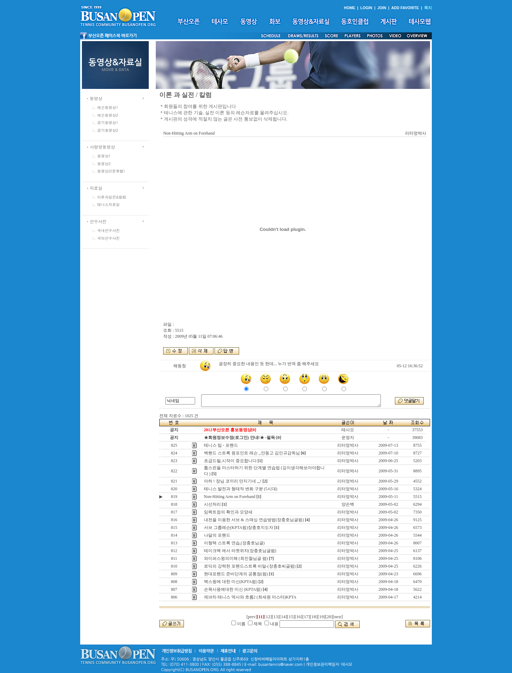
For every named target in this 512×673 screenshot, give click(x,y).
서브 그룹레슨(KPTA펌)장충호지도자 (238, 527)
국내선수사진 (108, 230)
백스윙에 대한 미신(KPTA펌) (230, 581)
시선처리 (212, 504)
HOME (349, 8)
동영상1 (104, 155)
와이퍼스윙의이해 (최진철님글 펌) (236, 558)
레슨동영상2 (108, 115)
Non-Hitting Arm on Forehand (229, 496)
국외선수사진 (108, 238)
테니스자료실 (108, 204)
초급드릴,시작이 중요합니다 (230, 460)
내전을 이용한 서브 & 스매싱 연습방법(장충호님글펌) (254, 519)
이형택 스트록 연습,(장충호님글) (234, 543)
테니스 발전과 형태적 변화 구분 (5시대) (240, 488)
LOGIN (366, 8)
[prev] (252, 616)
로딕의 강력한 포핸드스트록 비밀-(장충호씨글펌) (250, 566)
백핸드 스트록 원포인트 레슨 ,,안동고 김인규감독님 (252, 453)
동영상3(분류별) (111, 171)
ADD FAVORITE (405, 8)
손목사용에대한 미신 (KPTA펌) (233, 589)
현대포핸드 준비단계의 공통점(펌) (236, 573)
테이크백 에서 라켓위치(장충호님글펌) (240, 550)
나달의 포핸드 (217, 535)
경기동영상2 (108, 130)
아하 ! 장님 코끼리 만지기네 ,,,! (233, 481)
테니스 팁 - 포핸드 (221, 445)
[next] (338, 616)
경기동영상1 (108, 122)
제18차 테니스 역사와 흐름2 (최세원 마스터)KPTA (250, 597)
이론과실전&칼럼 (111, 197)
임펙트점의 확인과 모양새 (228, 512)
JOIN (381, 8)
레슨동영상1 (108, 107)
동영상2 (104, 163)
